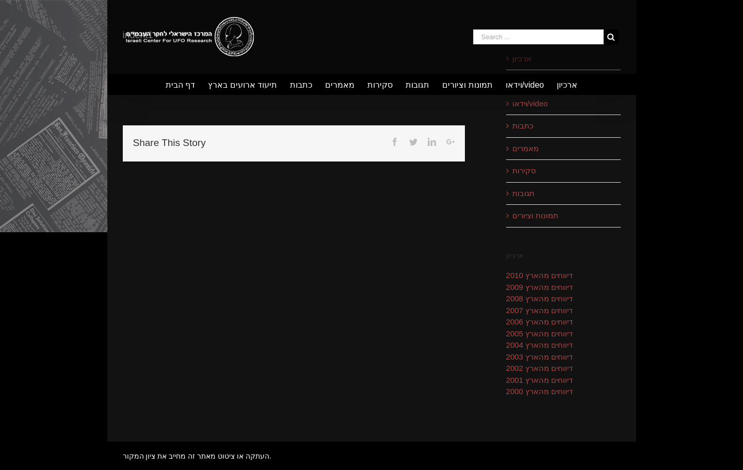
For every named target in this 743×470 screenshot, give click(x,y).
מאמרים (525, 148)
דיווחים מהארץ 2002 (539, 368)
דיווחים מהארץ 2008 (539, 298)
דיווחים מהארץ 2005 (539, 333)
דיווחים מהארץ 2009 (539, 287)
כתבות (523, 125)
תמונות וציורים (535, 215)
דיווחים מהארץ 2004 (539, 345)
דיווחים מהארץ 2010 (539, 275)
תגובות (523, 193)
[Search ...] (538, 36)
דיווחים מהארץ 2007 (539, 310)
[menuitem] (187, 84)
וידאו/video (530, 103)
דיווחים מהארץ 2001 (539, 380)
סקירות (524, 170)
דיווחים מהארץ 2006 (539, 321)
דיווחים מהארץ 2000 (539, 391)
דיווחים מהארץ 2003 (539, 356)
